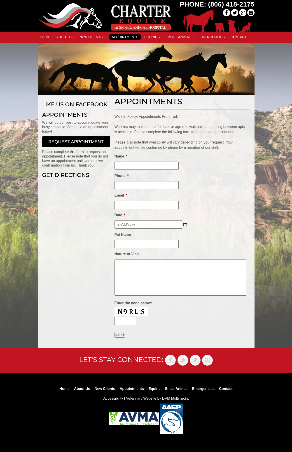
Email (120, 195)
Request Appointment (76, 141)
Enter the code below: (133, 303)
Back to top (284, 438)
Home (45, 37)
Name (121, 156)
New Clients (92, 37)
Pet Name (122, 234)
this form (77, 152)
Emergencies (212, 37)
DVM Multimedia (175, 398)
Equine (152, 37)
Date (120, 215)
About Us (65, 37)
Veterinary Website (141, 398)
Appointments (125, 37)
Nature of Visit (126, 254)
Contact (239, 37)
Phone (121, 176)
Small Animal (180, 37)
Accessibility (113, 398)
